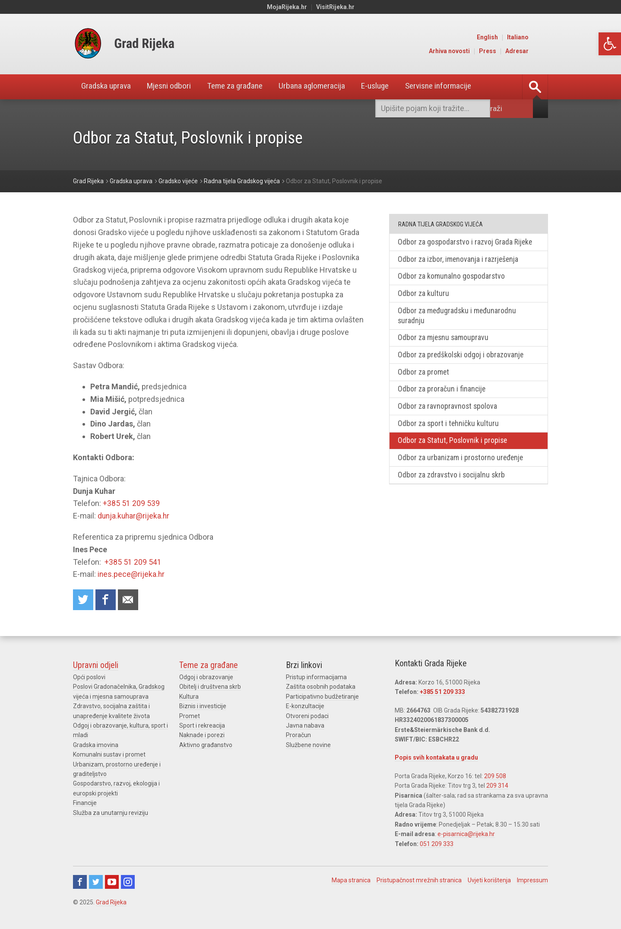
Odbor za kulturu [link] (424, 294)
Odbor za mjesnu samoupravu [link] (444, 339)
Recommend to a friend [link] (129, 600)
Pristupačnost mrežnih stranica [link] (419, 880)
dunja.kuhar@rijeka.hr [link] (134, 515)
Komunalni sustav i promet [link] (109, 754)
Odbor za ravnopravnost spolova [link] (448, 409)
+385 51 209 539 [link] (131, 503)
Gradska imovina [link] (95, 745)
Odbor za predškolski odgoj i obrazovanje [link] (461, 357)
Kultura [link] (189, 697)
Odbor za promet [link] (424, 374)
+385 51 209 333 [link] (442, 692)
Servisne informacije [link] (459, 87)
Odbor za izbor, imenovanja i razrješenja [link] (459, 259)
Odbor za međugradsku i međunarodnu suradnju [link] (458, 317)
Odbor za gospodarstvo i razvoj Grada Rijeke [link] (466, 242)
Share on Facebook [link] (106, 600)
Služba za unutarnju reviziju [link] (110, 813)
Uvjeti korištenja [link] (489, 880)
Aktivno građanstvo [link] (205, 745)
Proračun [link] (298, 735)
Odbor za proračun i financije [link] (442, 392)
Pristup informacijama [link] (316, 677)
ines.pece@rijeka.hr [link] (131, 574)
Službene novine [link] (308, 745)
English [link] (507, 37)
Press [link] (507, 51)
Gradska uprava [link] (108, 87)
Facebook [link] (80, 882)
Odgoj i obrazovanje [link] (206, 677)
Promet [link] (189, 716)
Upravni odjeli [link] (95, 665)
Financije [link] (85, 803)
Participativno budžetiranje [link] (322, 697)
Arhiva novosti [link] (469, 51)
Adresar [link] (537, 51)
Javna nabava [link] (305, 725)
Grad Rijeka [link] (111, 902)
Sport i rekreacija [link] (202, 725)
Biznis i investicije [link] (202, 706)
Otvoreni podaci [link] (307, 716)
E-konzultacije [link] (305, 706)
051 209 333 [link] (436, 844)
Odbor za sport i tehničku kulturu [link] (449, 427)
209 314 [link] (497, 786)
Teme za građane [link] (244, 87)
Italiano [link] (538, 37)
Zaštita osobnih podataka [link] (320, 687)
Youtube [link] (112, 882)
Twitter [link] (96, 882)
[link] (610, 43)
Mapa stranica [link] (351, 880)
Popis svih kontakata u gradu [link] (436, 757)
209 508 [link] (495, 776)
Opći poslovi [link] (89, 677)
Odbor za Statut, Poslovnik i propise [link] (453, 444)
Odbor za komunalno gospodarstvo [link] (452, 277)
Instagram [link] (128, 882)
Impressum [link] (532, 880)
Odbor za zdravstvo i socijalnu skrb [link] (452, 479)
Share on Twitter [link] (83, 600)
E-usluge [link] (392, 87)
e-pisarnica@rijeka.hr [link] (466, 834)
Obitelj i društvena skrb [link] (210, 687)
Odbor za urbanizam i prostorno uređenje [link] (462, 461)
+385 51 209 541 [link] (133, 561)
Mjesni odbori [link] (175, 87)
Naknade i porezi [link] (202, 735)
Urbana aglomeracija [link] (326, 87)
